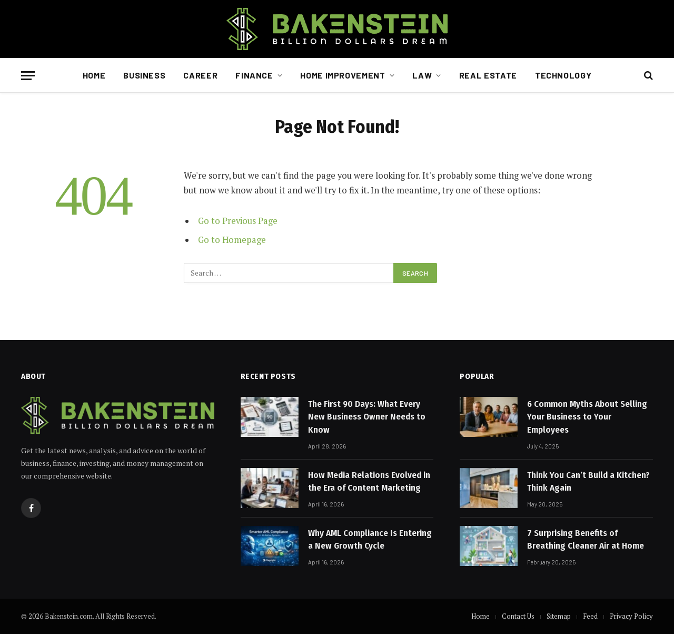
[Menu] (28, 75)
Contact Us (518, 616)
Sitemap (559, 616)
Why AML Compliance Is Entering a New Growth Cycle (370, 539)
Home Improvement (342, 75)
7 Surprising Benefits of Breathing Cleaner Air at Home (585, 539)
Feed (590, 616)
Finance (254, 75)
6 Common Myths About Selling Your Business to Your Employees (587, 416)
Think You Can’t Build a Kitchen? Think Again (588, 481)
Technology (563, 75)
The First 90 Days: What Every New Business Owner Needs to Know (366, 416)
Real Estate (488, 75)
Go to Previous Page (237, 221)
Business (144, 75)
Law (422, 75)
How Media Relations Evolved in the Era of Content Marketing (369, 481)
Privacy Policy (631, 616)
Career (200, 75)
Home (94, 75)
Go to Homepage (232, 240)
